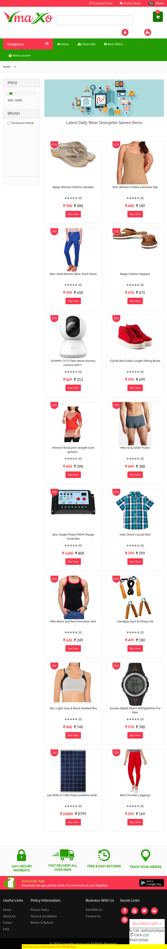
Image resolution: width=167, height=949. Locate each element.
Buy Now (73, 214)
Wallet (156, 3)
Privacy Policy (40, 909)
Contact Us (93, 916)
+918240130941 (152, 930)
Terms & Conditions (44, 916)
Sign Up (153, 32)
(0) (80, 198)
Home (7, 909)
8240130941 (139, 940)
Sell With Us (94, 909)
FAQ (6, 929)
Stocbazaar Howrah (21, 122)
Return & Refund (42, 922)
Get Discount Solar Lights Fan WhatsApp (49, 946)
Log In (129, 32)
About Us (9, 916)
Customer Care (100, 3)
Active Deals (130, 3)
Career (7, 922)
